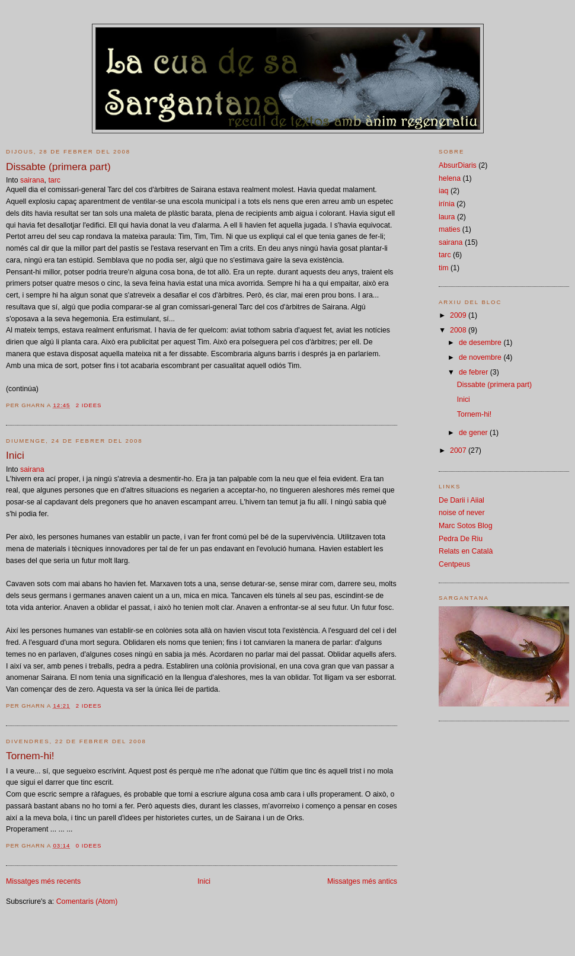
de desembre (481, 342)
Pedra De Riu (461, 539)
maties (449, 229)
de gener (474, 433)
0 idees (89, 845)
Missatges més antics (362, 881)
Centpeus (454, 564)
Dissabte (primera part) (58, 166)
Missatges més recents (43, 881)
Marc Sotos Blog (466, 526)
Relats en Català (466, 551)
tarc (54, 180)
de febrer (474, 372)
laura (447, 217)
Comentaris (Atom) (87, 901)
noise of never (462, 513)
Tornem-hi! (30, 756)
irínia (447, 204)
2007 (459, 450)
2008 (459, 330)
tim (443, 268)
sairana (32, 180)
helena (450, 178)
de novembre (481, 357)
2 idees (89, 405)
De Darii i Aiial (461, 500)
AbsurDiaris (458, 165)
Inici (15, 455)
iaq (443, 191)
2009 (459, 315)
